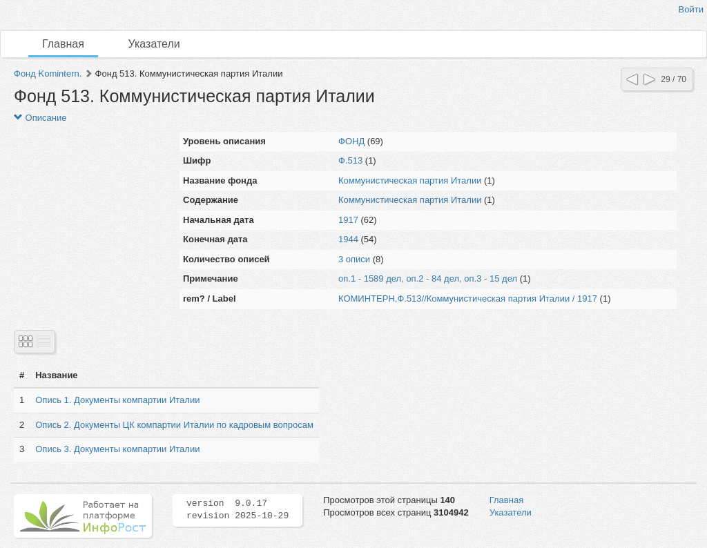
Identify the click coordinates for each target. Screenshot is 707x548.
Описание (40, 117)
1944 (348, 239)
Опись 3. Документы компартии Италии (117, 449)
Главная (63, 44)
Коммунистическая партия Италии (409, 180)
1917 (348, 220)
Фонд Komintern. (47, 73)
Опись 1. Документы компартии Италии (117, 400)
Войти (691, 9)
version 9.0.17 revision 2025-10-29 (237, 510)
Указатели (154, 44)
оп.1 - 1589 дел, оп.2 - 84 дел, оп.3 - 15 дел (427, 278)
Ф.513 (350, 160)
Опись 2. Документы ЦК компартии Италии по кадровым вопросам (174, 425)
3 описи (354, 259)
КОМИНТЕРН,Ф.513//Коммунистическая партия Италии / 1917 (467, 298)
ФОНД (351, 141)
